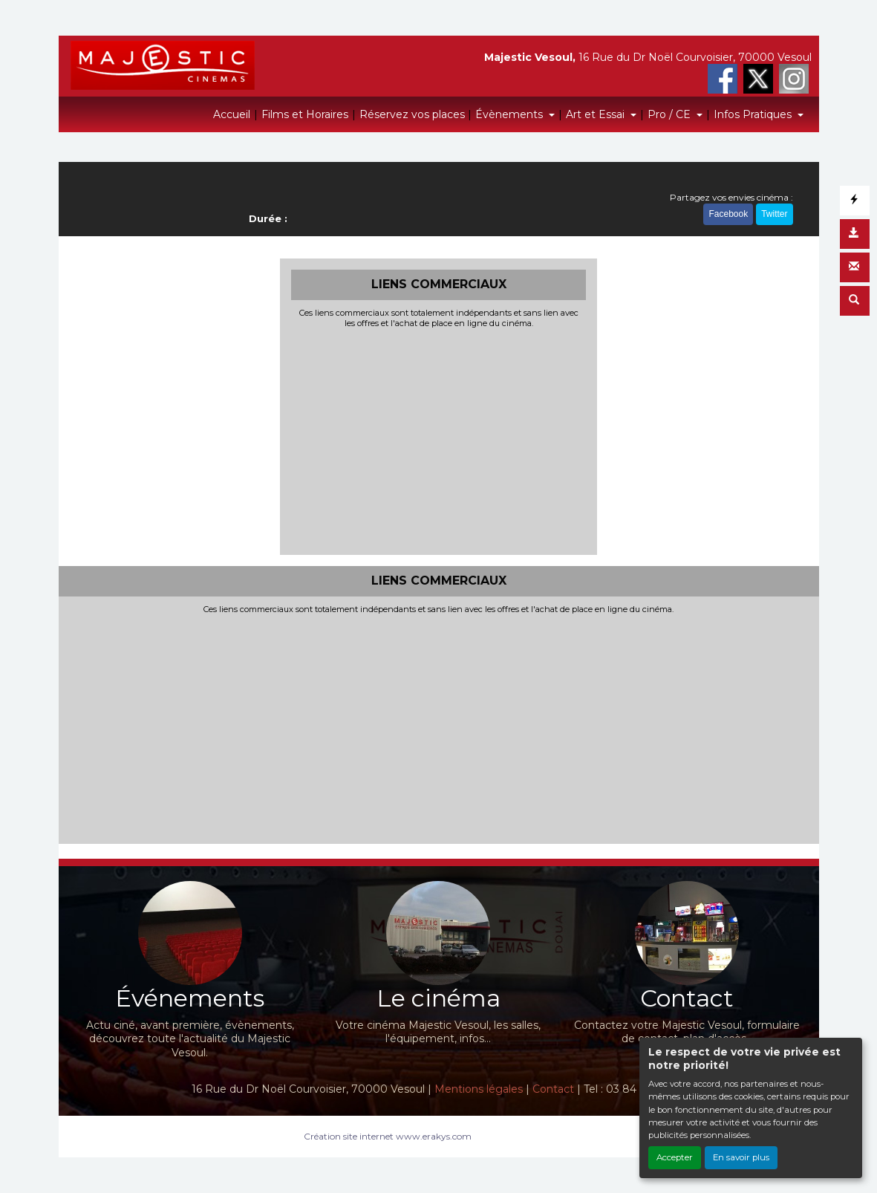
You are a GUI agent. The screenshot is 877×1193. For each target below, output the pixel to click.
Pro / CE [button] (671, 114)
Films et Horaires (304, 114)
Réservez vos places (412, 114)
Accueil (231, 114)
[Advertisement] (438, 440)
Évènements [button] (510, 114)
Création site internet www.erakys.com (388, 1136)
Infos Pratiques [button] (754, 114)
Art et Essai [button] (596, 114)
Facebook (728, 214)
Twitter (774, 214)
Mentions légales (478, 1089)
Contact (553, 1089)
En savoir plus (741, 1157)
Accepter (674, 1157)
